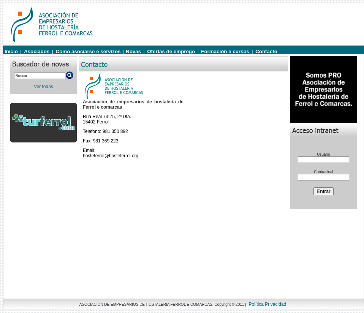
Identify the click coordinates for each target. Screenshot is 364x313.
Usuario (323, 154)
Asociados (36, 51)
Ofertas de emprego (171, 51)
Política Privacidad (267, 304)
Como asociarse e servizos (88, 51)
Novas (133, 51)
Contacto (266, 51)
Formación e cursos (225, 51)
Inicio (11, 51)
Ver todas (43, 86)
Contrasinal (323, 172)
